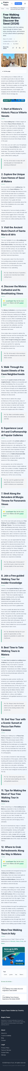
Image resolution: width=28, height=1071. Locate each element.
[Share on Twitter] (13, 47)
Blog (7, 8)
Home (2, 8)
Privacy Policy (5, 1048)
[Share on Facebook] (16, 47)
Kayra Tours (4, 3)
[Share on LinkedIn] (19, 47)
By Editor (16, 43)
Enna (21, 941)
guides (11, 974)
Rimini (2, 943)
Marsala (13, 941)
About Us (4, 1033)
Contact (3, 1040)
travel (5, 974)
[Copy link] (23, 47)
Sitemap (3, 1055)
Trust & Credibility (6, 1035)
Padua (17, 941)
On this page (7, 71)
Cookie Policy (5, 1052)
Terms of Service (6, 1050)
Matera (21, 974)
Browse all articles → (7, 981)
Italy (16, 974)
